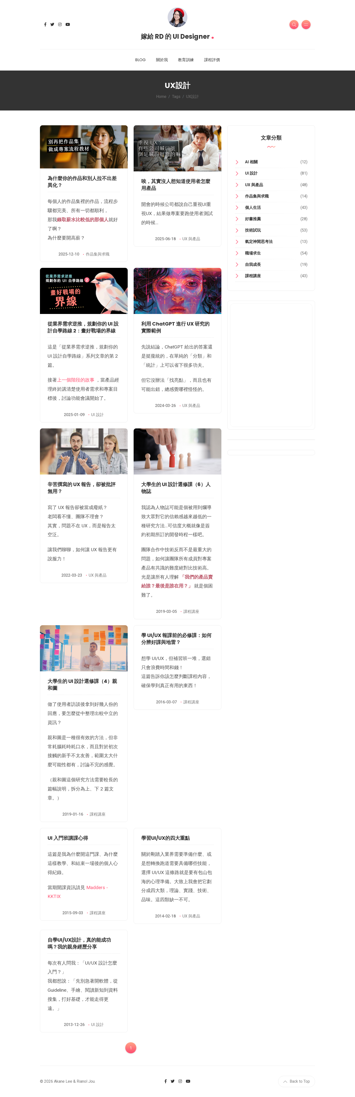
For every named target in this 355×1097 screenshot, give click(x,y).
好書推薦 (253, 219)
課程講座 (191, 611)
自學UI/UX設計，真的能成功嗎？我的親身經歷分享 (79, 943)
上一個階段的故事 (75, 380)
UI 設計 (97, 414)
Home (161, 96)
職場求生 (253, 253)
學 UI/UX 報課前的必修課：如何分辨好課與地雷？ (176, 639)
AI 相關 (251, 162)
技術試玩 (253, 230)
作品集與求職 (97, 254)
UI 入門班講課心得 (68, 838)
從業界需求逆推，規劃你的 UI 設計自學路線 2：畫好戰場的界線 (83, 327)
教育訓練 (186, 60)
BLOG (140, 60)
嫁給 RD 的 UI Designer (177, 35)
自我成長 (253, 264)
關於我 (162, 60)
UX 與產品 (191, 239)
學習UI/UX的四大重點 (165, 838)
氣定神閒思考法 (259, 241)
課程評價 (212, 60)
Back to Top (296, 1081)
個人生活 (253, 207)
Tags (176, 96)
